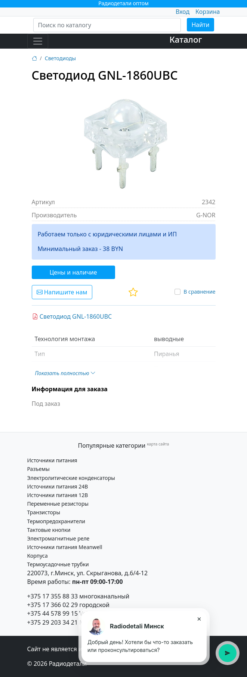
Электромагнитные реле (58, 538)
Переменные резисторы (58, 503)
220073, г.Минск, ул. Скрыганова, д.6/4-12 (87, 573)
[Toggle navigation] (37, 41)
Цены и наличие (73, 272)
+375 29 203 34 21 (52, 622)
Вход (182, 11)
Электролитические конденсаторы (71, 477)
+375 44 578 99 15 (52, 613)
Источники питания (52, 460)
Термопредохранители (56, 521)
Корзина (207, 11)
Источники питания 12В (57, 495)
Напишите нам (62, 292)
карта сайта (158, 444)
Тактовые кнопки (49, 529)
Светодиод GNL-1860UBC (72, 316)
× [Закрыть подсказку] (199, 618)
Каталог (186, 39)
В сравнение (199, 291)
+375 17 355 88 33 (52, 596)
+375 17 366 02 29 (52, 605)
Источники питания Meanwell (64, 547)
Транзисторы (44, 512)
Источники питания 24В (57, 486)
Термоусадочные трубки (58, 564)
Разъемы (38, 468)
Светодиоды (60, 58)
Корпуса (37, 555)
